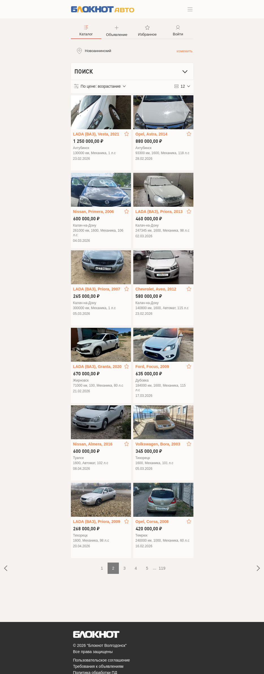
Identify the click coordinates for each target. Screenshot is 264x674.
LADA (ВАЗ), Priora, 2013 (159, 211)
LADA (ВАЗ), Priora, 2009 (96, 521)
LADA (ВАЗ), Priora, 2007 (96, 289)
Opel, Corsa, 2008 (152, 521)
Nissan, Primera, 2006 (93, 211)
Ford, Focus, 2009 (152, 366)
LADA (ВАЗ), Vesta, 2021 (96, 134)
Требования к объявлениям (98, 666)
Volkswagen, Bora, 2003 (158, 444)
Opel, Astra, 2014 (151, 134)
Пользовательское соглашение (101, 660)
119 (162, 568)
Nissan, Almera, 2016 (93, 444)
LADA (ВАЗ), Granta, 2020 (97, 366)
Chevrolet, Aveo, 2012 (156, 289)
